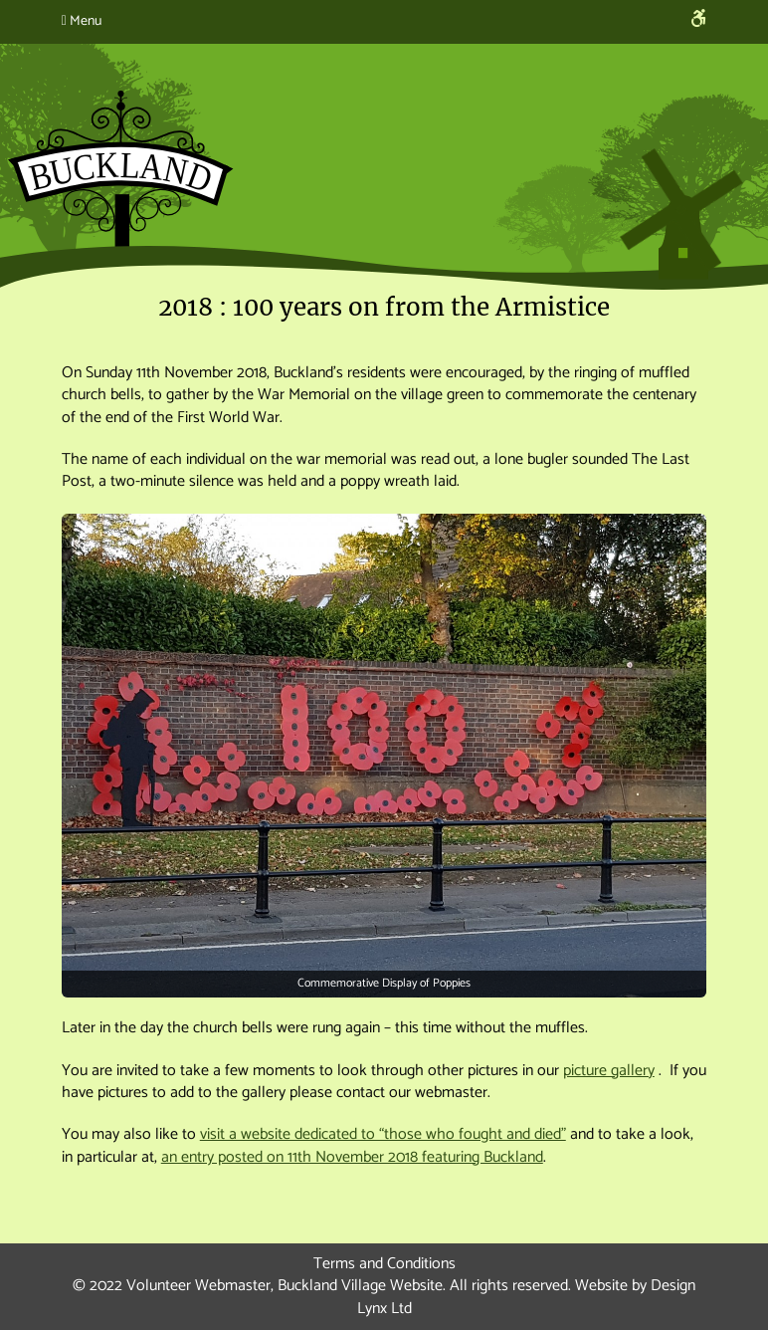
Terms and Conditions (384, 1263)
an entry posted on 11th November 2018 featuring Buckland (352, 1157)
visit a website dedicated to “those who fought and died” (383, 1134)
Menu (81, 21)
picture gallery (609, 1070)
